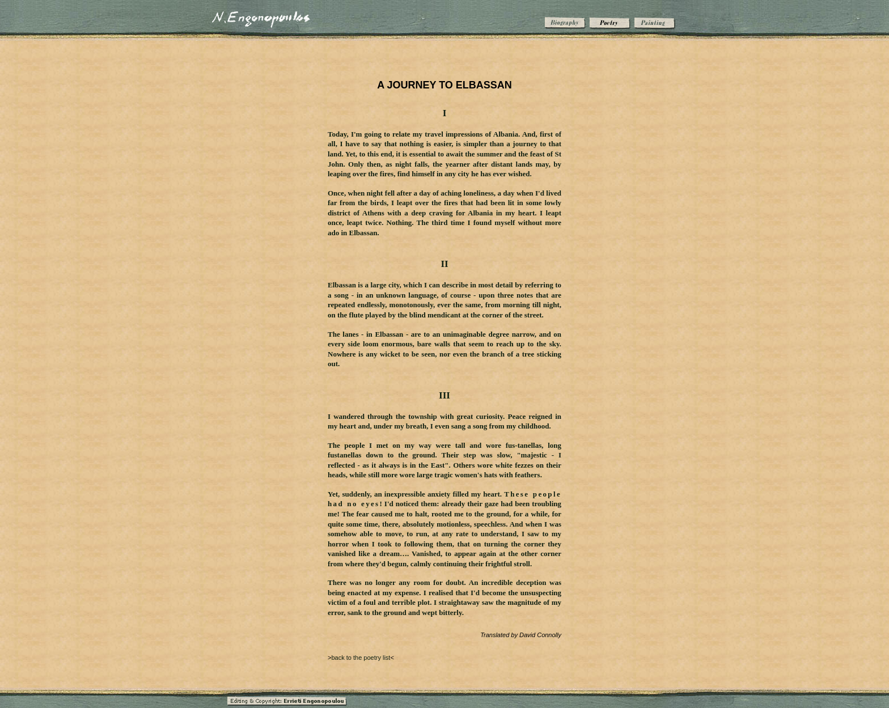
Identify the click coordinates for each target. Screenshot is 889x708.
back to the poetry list (360, 657)
